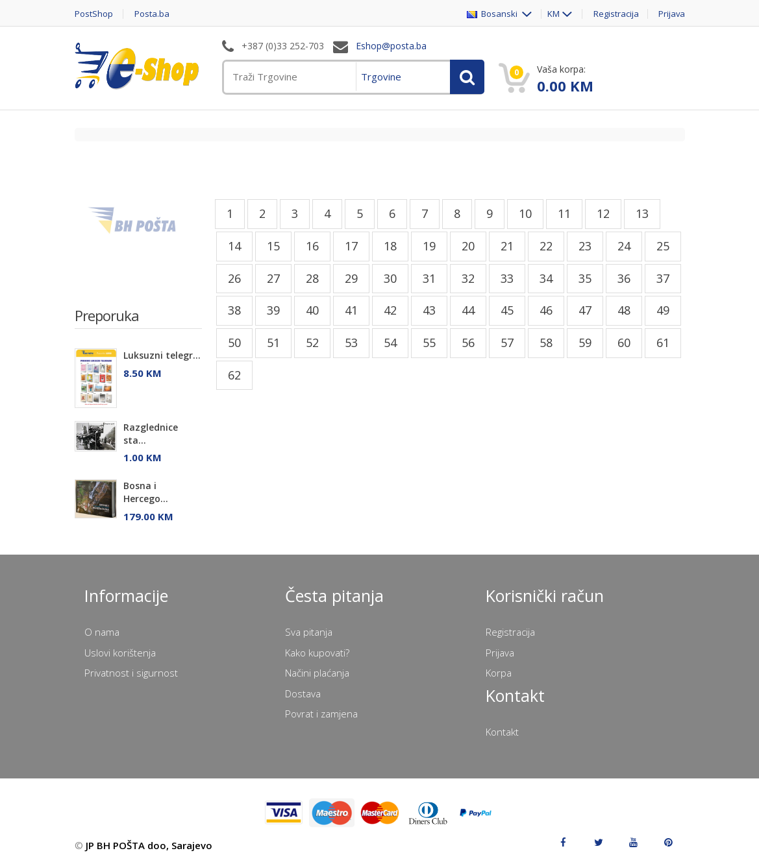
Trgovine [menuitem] (381, 76)
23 (585, 246)
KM (553, 14)
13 (642, 213)
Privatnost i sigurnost (131, 672)
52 (312, 342)
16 (312, 246)
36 (623, 278)
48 (623, 310)
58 (546, 342)
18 (390, 246)
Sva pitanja (308, 631)
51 (273, 342)
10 (525, 213)
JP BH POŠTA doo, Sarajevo (149, 845)
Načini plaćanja (317, 672)
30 (390, 278)
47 (585, 310)
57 (507, 342)
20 (468, 246)
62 (234, 375)
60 (623, 342)
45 (507, 310)
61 (662, 342)
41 (351, 310)
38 (234, 310)
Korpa (499, 672)
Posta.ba (152, 14)
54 (390, 342)
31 (429, 278)
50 (234, 342)
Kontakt (502, 731)
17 (351, 246)
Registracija (615, 14)
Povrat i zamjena (321, 713)
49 (662, 310)
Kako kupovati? (317, 652)
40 (312, 310)
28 (312, 278)
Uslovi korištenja (120, 652)
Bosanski (492, 14)
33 (507, 278)
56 (468, 342)
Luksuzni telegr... (162, 355)
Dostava (303, 693)
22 (546, 246)
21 (507, 246)
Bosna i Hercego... (145, 492)
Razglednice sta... (150, 433)
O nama (101, 631)
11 (564, 213)
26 (234, 278)
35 (585, 278)
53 (351, 342)
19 (429, 246)
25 (662, 246)
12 (603, 213)
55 (429, 342)
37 (662, 278)
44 (468, 310)
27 (273, 278)
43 (429, 310)
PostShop (94, 14)
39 (273, 310)
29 (351, 278)
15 (273, 246)
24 (623, 246)
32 (468, 278)
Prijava (671, 14)
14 (234, 246)
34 (546, 278)
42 (390, 310)
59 (585, 342)
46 (546, 310)
